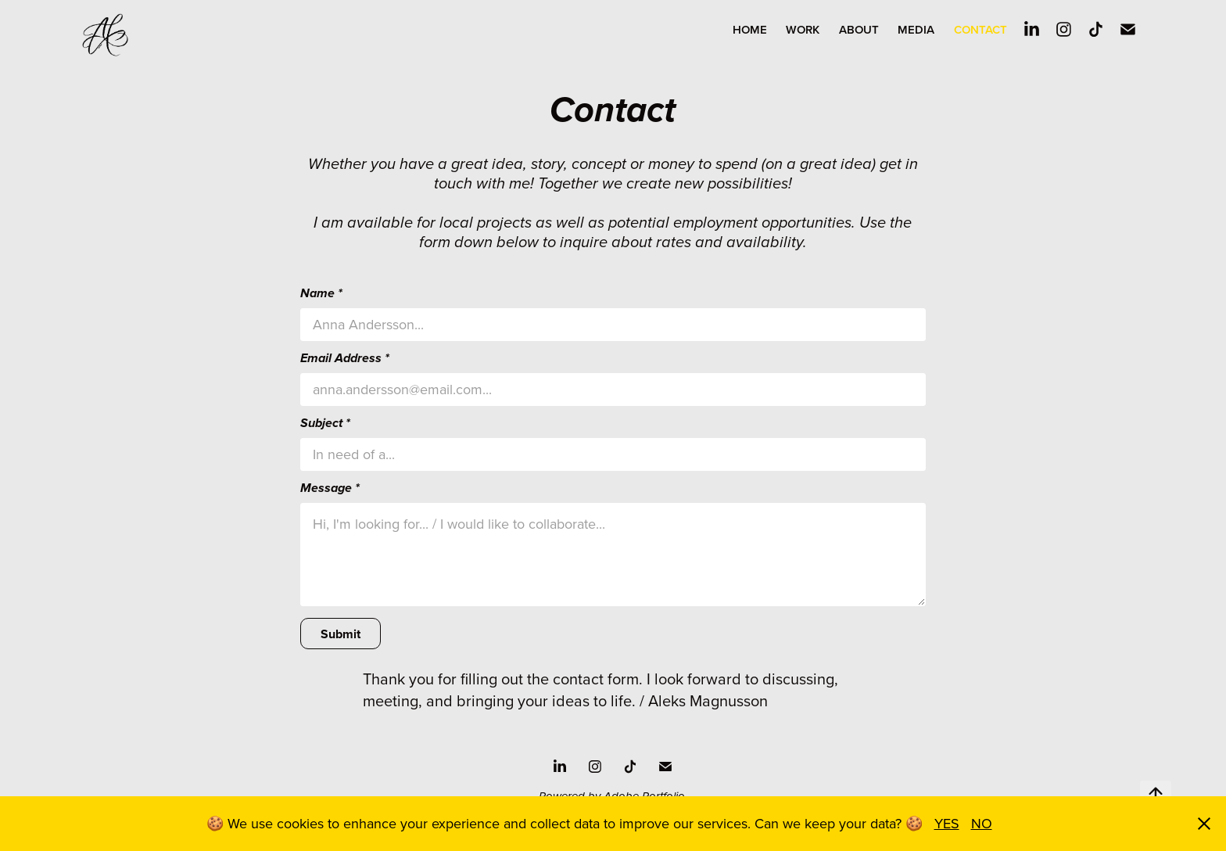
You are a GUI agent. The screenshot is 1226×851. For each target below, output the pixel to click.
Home (750, 29)
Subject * (325, 424)
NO (981, 823)
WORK (802, 29)
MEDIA (916, 29)
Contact (980, 29)
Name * (321, 294)
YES (946, 823)
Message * (330, 489)
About (859, 29)
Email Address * (344, 359)
